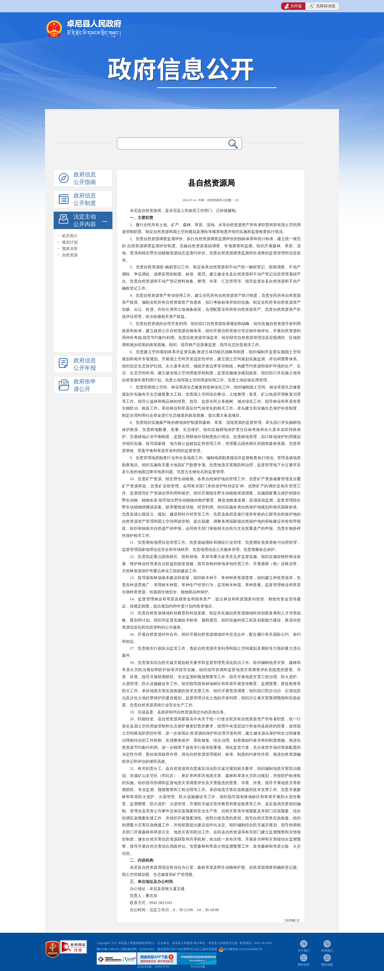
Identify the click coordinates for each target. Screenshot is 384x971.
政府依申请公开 (84, 385)
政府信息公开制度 (84, 199)
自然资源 (70, 255)
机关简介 (70, 236)
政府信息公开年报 (84, 364)
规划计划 (70, 242)
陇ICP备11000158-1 (109, 949)
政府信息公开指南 (84, 178)
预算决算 (70, 248)
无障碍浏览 (323, 6)
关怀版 (293, 6)
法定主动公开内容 (84, 220)
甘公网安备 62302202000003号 (243, 949)
